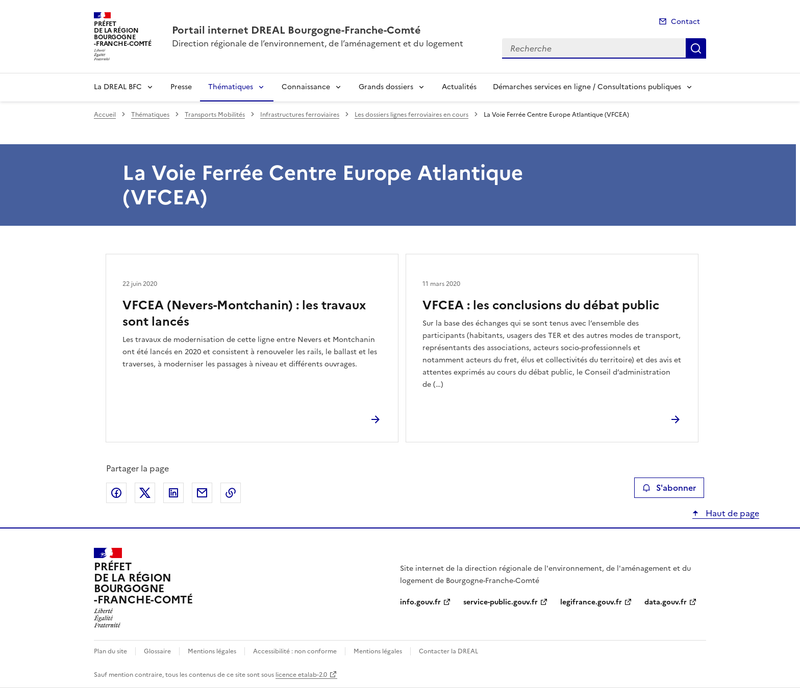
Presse (181, 87)
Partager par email (202, 493)
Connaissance (306, 87)
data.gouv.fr (665, 602)
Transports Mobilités (215, 114)
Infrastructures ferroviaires (299, 114)
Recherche (696, 48)
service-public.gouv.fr (500, 602)
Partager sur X (145, 493)
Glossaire (157, 651)
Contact (685, 21)
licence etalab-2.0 (301, 674)
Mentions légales (212, 651)
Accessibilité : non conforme (295, 651)
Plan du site (110, 651)
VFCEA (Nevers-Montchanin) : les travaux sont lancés (244, 313)
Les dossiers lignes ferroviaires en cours (411, 114)
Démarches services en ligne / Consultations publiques (587, 87)
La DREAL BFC (118, 87)
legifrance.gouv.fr (591, 602)
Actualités (459, 87)
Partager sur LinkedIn (173, 493)
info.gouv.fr (420, 602)
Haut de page (731, 513)
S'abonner (669, 488)
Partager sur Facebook (116, 493)
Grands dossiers (386, 87)
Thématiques (230, 87)
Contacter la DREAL (448, 651)
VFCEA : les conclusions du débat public (540, 305)
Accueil (105, 114)
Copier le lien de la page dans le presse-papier (230, 493)
